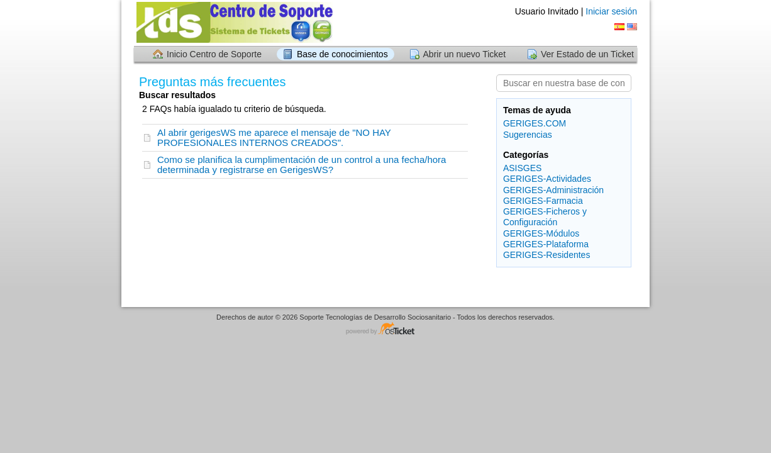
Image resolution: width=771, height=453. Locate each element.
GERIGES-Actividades (547, 179)
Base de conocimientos (342, 54)
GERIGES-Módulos (541, 233)
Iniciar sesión (611, 11)
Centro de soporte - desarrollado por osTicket (385, 329)
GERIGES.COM (534, 123)
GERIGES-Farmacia (543, 201)
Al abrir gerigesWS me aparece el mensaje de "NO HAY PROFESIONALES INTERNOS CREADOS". (274, 137)
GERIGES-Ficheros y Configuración (545, 216)
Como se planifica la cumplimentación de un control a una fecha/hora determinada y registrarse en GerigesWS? (301, 164)
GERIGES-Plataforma (546, 244)
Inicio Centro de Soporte (214, 54)
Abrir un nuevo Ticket (464, 54)
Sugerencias (527, 135)
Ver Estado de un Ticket (587, 54)
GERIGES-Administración (553, 190)
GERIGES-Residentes (547, 255)
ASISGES (522, 168)
